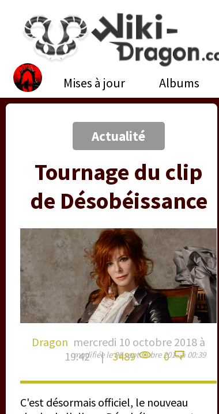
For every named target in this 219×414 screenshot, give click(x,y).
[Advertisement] (108, 122)
